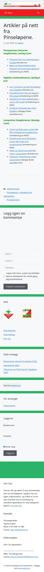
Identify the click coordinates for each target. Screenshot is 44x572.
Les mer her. (16, 505)
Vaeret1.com (15, 385)
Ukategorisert (13, 188)
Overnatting (9, 334)
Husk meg (9, 446)
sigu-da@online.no (19, 529)
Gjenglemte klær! (12, 365)
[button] (38, 12)
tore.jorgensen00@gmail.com (24, 556)
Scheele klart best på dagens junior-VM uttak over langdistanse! (23, 141)
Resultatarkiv (10, 330)
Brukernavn (9, 425)
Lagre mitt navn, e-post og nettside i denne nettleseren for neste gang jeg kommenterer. (23, 276)
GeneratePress (24, 568)
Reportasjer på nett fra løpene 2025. (20, 361)
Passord (7, 436)
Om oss (7, 338)
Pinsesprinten (13, 199)
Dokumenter (9, 405)
